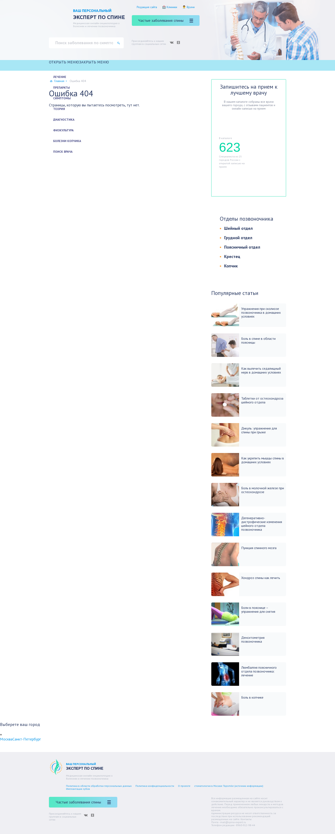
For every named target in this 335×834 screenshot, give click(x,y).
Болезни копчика (67, 141)
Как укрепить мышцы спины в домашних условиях (262, 460)
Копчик (231, 266)
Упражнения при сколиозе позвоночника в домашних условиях (261, 312)
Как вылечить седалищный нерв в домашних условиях (261, 370)
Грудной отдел (238, 237)
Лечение (59, 77)
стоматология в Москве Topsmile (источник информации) (228, 785)
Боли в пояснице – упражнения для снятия (258, 609)
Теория (59, 109)
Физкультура (63, 130)
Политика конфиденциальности (154, 785)
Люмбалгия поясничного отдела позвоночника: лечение (259, 671)
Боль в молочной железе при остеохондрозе (262, 490)
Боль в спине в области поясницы (258, 340)
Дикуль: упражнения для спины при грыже (259, 430)
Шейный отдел (238, 228)
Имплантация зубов (78, 788)
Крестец (232, 256)
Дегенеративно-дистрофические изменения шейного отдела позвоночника (261, 524)
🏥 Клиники (169, 7)
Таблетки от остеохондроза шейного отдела (262, 400)
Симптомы (62, 98)
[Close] (1, 734)
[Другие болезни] (167, 160)
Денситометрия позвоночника (252, 639)
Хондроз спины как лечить (260, 578)
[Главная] (167, 68)
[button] (79, 62)
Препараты (61, 87)
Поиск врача (62, 152)
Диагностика (63, 120)
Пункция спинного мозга (258, 548)
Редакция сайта (147, 7)
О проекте (184, 785)
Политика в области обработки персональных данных (99, 785)
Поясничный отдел (242, 247)
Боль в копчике (252, 697)
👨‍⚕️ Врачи (188, 7)
